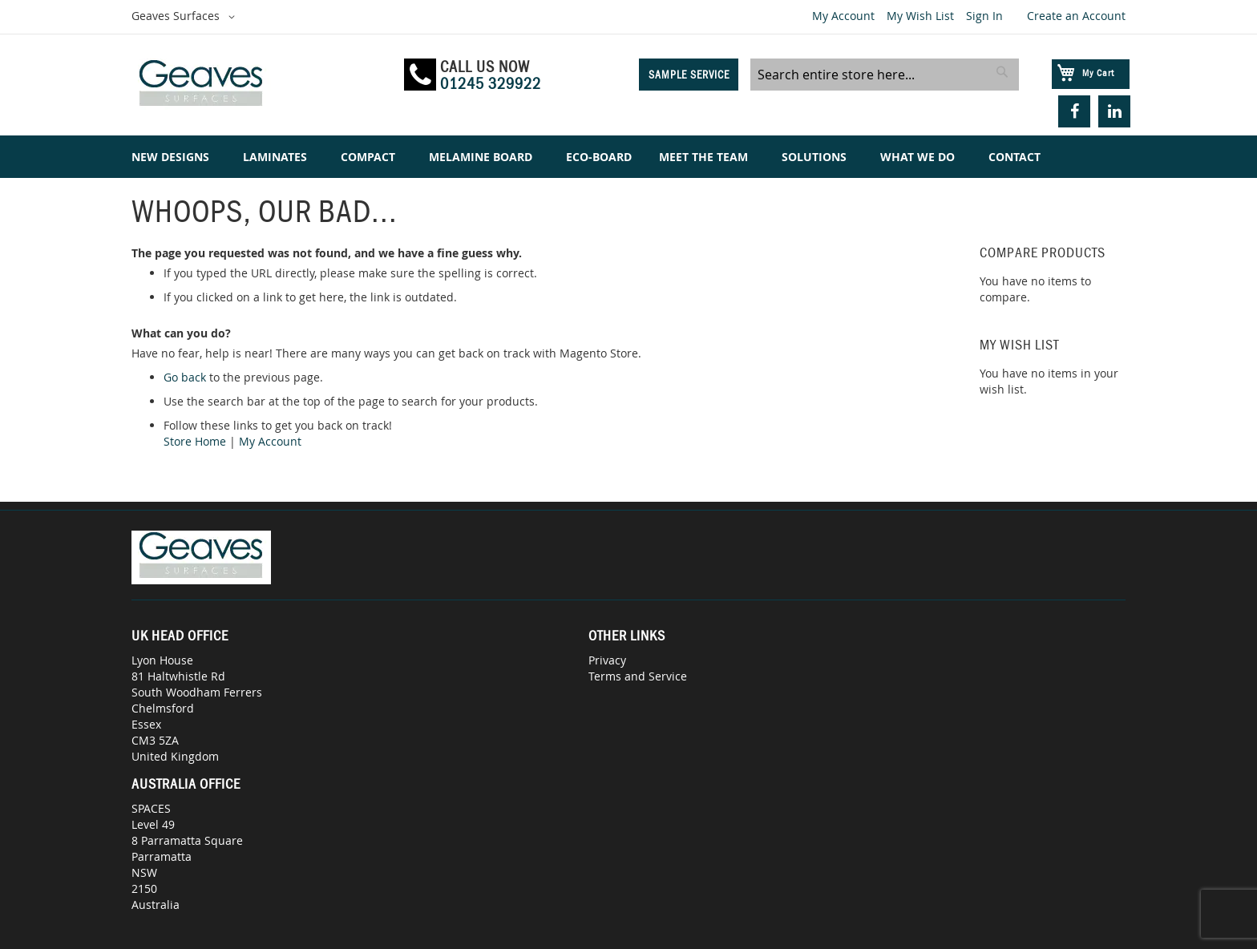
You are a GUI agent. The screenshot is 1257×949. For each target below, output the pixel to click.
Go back (185, 377)
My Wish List (920, 15)
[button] (185, 17)
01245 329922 (490, 83)
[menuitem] (173, 156)
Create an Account (1076, 15)
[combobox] (884, 75)
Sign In (984, 15)
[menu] (628, 156)
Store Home (195, 441)
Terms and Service (637, 676)
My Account (843, 15)
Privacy (607, 660)
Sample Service (689, 74)
